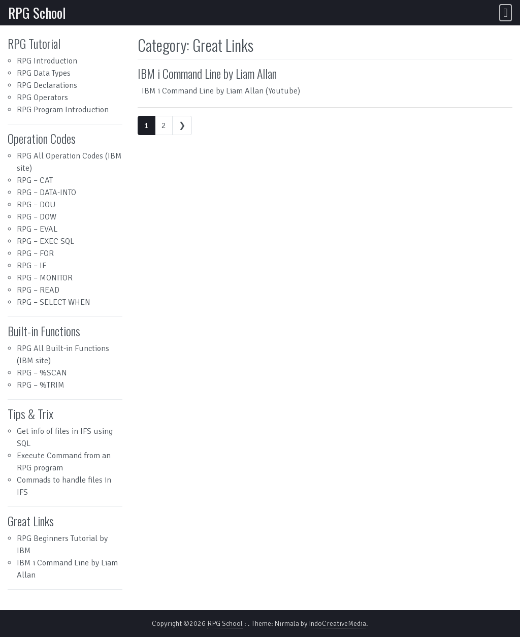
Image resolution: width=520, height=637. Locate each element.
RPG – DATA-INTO (46, 192)
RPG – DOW (36, 217)
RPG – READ (38, 290)
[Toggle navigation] (505, 12)
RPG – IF (31, 266)
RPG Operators (42, 97)
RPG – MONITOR (45, 278)
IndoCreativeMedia (337, 623)
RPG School (37, 12)
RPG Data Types (44, 73)
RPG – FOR (35, 253)
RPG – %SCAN (42, 373)
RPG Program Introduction (63, 110)
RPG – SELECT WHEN (53, 302)
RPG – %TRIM (40, 385)
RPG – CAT (35, 180)
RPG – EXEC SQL (45, 241)
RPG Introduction (47, 61)
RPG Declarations (47, 85)
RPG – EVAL (37, 229)
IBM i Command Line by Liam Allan (207, 73)
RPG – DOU (36, 205)
